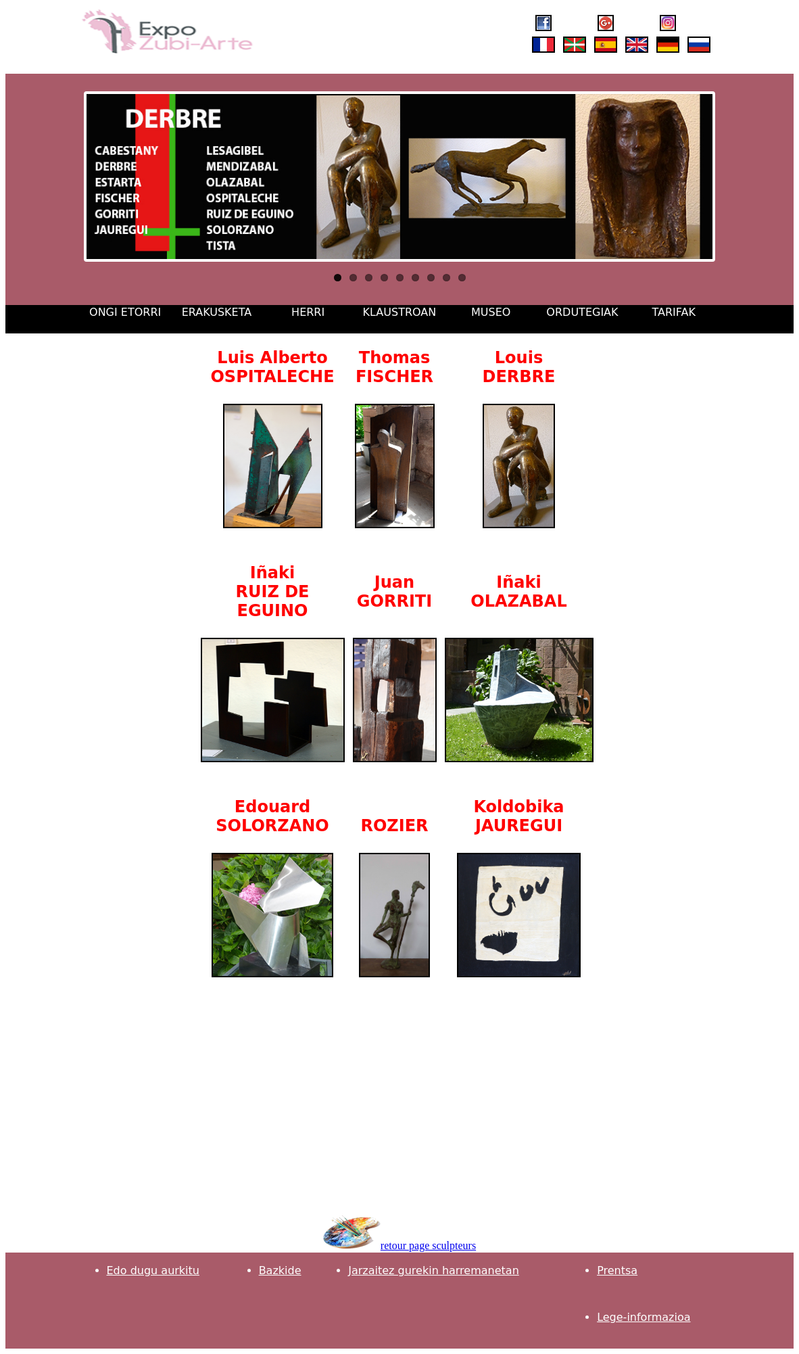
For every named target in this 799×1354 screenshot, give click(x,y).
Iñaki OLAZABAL (518, 592)
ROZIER (394, 825)
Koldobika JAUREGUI (518, 816)
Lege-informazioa (643, 1317)
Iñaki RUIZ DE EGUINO (273, 591)
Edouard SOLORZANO (272, 816)
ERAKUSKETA (217, 312)
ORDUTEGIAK (582, 312)
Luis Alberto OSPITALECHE (272, 367)
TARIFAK (673, 312)
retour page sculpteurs (428, 1245)
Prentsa (617, 1270)
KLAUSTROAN (400, 312)
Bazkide (280, 1270)
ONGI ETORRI (125, 312)
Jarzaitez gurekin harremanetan (433, 1270)
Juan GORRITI (394, 592)
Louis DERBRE (519, 367)
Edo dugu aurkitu (153, 1270)
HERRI (307, 312)
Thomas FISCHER (394, 367)
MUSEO (490, 312)
